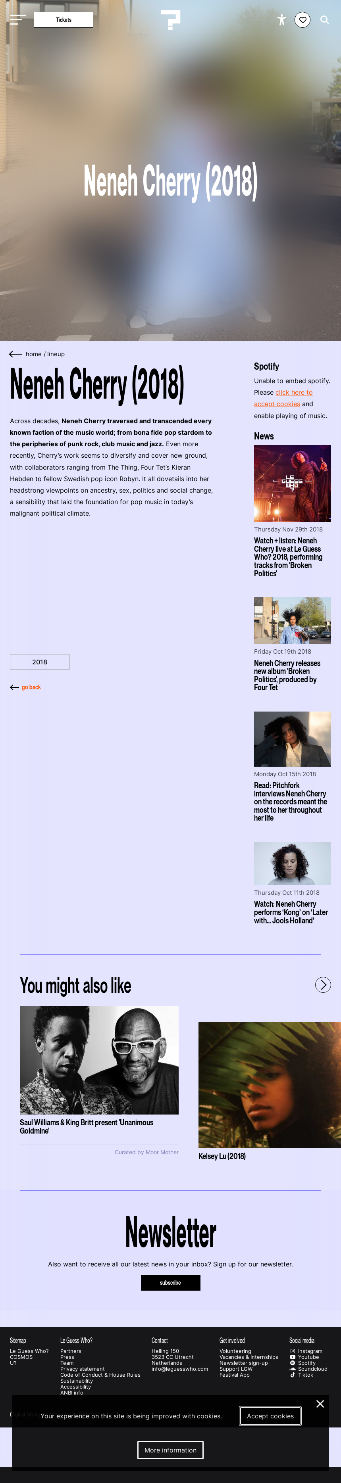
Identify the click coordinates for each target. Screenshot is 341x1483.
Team (66, 1363)
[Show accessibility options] (282, 19)
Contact (160, 1340)
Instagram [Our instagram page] (305, 1351)
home (34, 354)
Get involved (232, 1340)
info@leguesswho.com (180, 1369)
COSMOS (21, 1357)
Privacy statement (82, 1369)
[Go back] (16, 354)
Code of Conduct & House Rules (100, 1375)
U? (13, 1363)
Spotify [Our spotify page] (302, 1363)
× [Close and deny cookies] (320, 1403)
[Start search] (322, 20)
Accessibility (75, 1387)
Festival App (235, 1375)
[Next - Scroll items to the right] (323, 985)
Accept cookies (270, 1416)
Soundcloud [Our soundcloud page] (308, 1369)
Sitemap (18, 1340)
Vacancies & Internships (249, 1357)
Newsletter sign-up (244, 1363)
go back (25, 687)
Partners (70, 1351)
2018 (39, 662)
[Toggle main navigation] (16, 20)
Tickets (63, 19)
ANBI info (71, 1393)
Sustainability (76, 1381)
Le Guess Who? (29, 1351)
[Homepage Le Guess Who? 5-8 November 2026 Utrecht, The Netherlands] (170, 20)
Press (67, 1357)
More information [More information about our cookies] (170, 1450)
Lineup (56, 354)
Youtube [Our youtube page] (304, 1357)
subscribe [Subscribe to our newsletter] (170, 1282)
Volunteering (235, 1351)
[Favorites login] (302, 20)
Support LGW (236, 1369)
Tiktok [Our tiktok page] (301, 1375)
